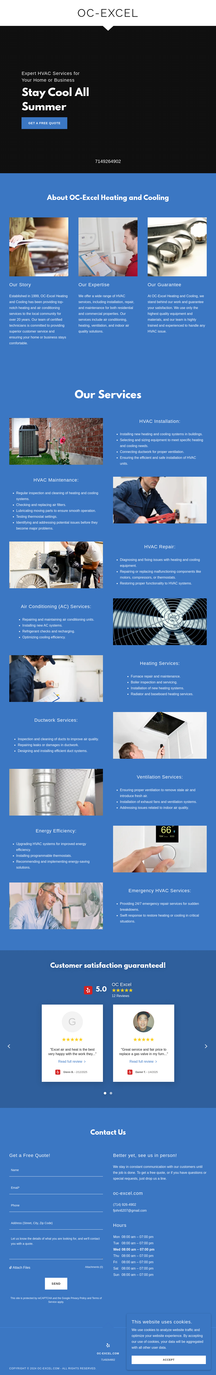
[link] (108, 15)
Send (56, 1283)
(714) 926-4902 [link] (124, 1204)
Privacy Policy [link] (78, 1298)
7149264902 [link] (108, 161)
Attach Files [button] (21, 1267)
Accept (168, 1359)
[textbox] (56, 1170)
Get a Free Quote (44, 123)
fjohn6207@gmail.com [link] (130, 1210)
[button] (11, 1267)
